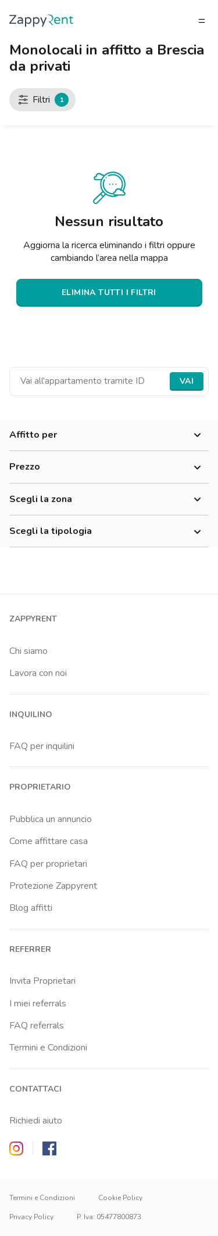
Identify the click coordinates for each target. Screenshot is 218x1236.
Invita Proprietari (42, 981)
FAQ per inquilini (41, 746)
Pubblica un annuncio (50, 819)
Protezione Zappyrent (53, 885)
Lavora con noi (38, 673)
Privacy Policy (31, 1217)
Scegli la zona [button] (109, 499)
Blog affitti (30, 907)
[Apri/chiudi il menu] (201, 20)
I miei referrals (37, 1003)
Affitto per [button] (109, 435)
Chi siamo (28, 651)
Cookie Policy (120, 1197)
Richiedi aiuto (35, 1120)
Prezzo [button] (109, 467)
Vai (187, 381)
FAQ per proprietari (48, 863)
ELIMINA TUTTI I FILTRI (109, 292)
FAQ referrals (36, 1025)
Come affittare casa (48, 841)
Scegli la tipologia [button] (109, 531)
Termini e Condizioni (48, 1047)
